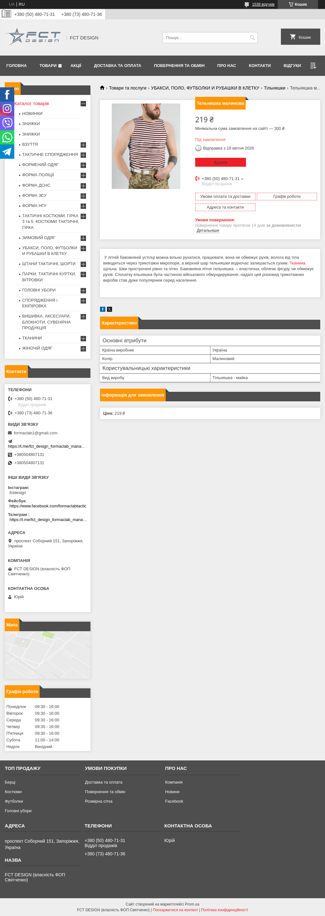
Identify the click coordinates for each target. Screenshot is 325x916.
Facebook (174, 801)
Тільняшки (274, 87)
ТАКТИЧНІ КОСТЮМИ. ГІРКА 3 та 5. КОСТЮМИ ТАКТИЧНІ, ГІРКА (50, 221)
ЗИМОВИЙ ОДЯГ (38, 237)
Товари (47, 65)
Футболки (14, 801)
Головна (16, 65)
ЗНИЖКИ (31, 123)
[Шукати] (252, 37)
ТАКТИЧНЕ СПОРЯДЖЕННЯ (50, 154)
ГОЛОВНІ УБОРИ (39, 290)
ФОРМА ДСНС (36, 185)
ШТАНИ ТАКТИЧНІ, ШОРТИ (49, 263)
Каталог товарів (31, 103)
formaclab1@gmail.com (35, 433)
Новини (172, 791)
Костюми (13, 791)
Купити (220, 162)
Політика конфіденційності (224, 910)
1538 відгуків (263, 4)
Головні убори (18, 810)
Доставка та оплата (117, 65)
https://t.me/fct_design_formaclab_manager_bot (51, 446)
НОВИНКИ (32, 113)
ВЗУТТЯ (30, 144)
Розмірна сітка (99, 801)
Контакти (260, 65)
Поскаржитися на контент (175, 910)
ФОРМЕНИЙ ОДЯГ (40, 164)
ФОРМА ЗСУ (34, 195)
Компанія (173, 782)
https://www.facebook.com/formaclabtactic (48, 506)
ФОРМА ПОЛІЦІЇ (38, 174)
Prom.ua (192, 904)
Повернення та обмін (179, 65)
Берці (10, 782)
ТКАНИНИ (32, 338)
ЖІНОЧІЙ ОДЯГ (37, 348)
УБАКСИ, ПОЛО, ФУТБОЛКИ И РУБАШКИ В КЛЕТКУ (205, 87)
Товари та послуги (127, 87)
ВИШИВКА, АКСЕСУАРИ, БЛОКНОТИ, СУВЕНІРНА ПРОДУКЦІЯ (46, 322)
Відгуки (292, 65)
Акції (75, 65)
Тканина (297, 263)
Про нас (226, 65)
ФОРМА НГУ (34, 205)
